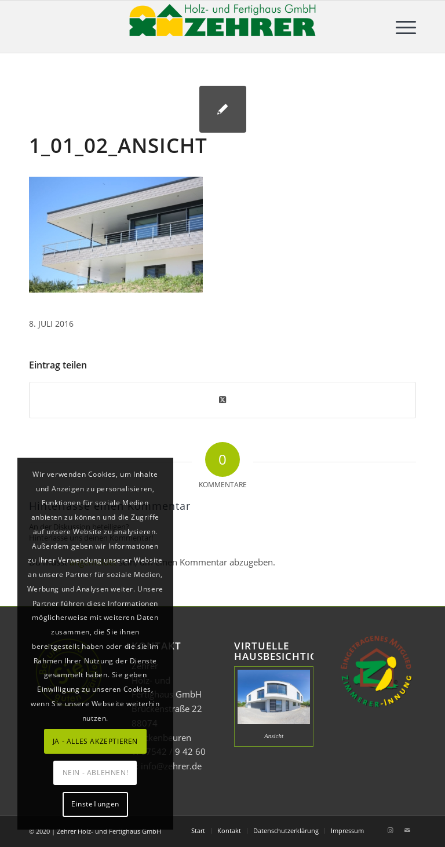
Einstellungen (95, 804)
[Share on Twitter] (222, 399)
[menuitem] (400, 27)
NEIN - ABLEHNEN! (96, 772)
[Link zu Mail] (407, 830)
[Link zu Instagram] (390, 830)
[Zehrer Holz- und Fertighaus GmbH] (222, 27)
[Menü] (400, 27)
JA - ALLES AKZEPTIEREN (95, 741)
